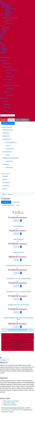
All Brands (5, 176)
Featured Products (8, 130)
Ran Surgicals (5, 27)
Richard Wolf (5, 29)
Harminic (7, 10)
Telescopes (5, 21)
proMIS (4, 33)
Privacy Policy (5, 410)
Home (4, 194)
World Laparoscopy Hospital (11, 401)
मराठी (3, 45)
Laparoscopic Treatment (9, 405)
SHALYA (4, 31)
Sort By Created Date (8, 205)
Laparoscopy (8, 19)
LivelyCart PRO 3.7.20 (16, 410)
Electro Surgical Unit (10, 8)
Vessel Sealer (9, 12)
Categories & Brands (8, 123)
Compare (3, 360)
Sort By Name (6, 202)
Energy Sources (6, 6)
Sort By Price (16, 202)
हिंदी (3, 46)
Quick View (17, 220)
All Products (6, 133)
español (4, 50)
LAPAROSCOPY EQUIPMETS (10, 18)
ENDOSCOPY (5, 4)
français (4, 48)
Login (17, 120)
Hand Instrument (6, 14)
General (7, 16)
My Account (24, 120)
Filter (17, 205)
